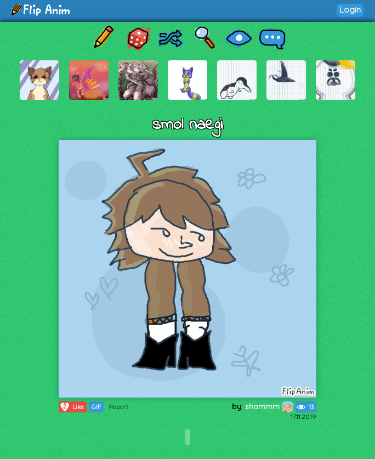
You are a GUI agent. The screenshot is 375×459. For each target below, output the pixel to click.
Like (71, 406)
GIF (96, 407)
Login (350, 9)
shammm (269, 406)
